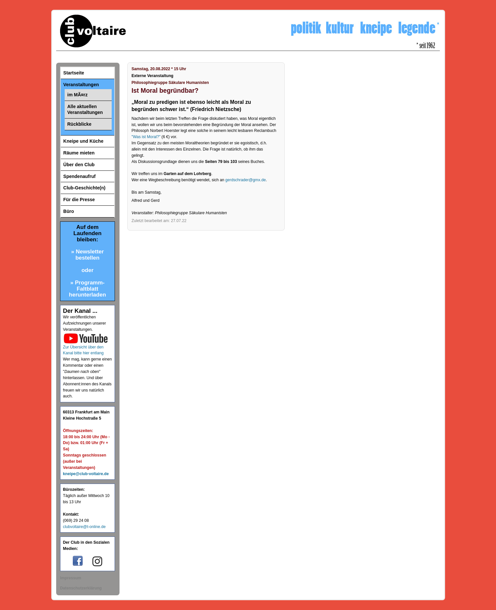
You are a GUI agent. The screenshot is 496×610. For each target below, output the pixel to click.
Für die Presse (79, 199)
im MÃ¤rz (77, 94)
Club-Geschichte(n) (84, 187)
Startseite (73, 72)
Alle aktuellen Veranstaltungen (85, 109)
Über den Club (79, 164)
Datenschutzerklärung (81, 588)
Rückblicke (79, 124)
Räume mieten (79, 152)
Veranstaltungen (81, 84)
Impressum (70, 578)
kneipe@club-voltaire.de (86, 474)
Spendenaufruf (79, 176)
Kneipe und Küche (83, 141)
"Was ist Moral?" (146, 137)
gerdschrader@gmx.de (245, 180)
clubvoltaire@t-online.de (84, 526)
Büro (68, 211)
